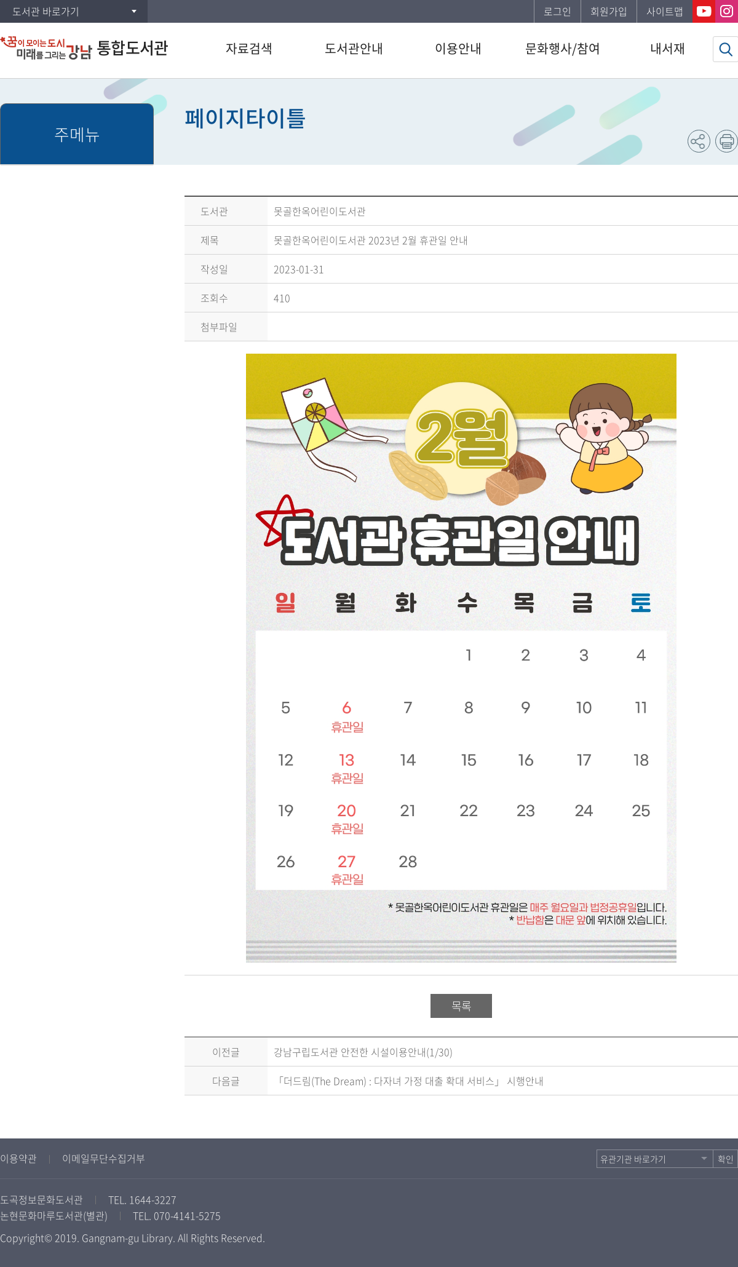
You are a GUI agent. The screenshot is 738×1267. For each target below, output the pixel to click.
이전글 (226, 1051)
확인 (726, 1159)
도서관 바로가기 (45, 11)
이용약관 (18, 1158)
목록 (461, 1006)
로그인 (557, 11)
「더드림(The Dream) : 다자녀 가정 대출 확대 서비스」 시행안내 (409, 1080)
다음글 (226, 1080)
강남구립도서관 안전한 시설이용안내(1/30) (363, 1051)
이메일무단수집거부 (103, 1158)
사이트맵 (664, 11)
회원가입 (608, 11)
